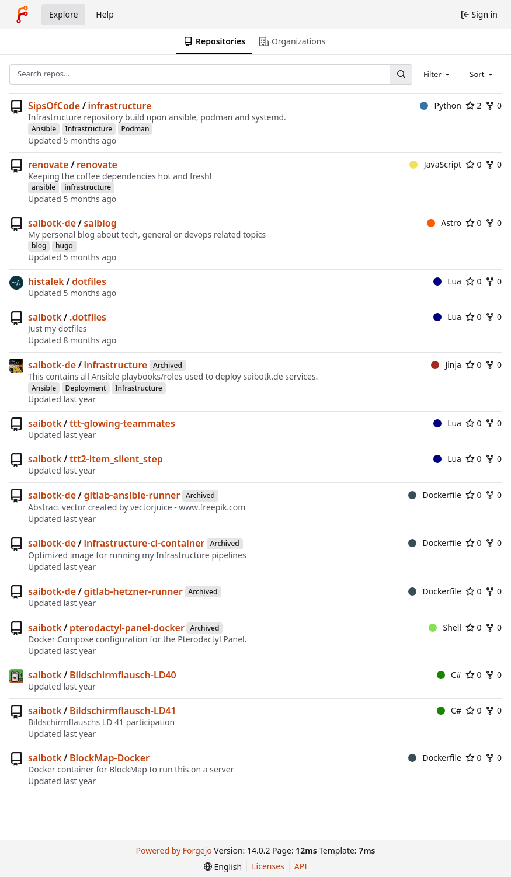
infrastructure (120, 106)
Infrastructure (89, 129)
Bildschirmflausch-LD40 (122, 675)
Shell (445, 627)
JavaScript (435, 164)
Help (105, 14)
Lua (447, 281)
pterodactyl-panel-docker (127, 628)
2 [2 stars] (473, 105)
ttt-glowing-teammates (122, 423)
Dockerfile (434, 494)
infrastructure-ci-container (144, 543)
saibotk (45, 317)
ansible (43, 187)
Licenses (268, 866)
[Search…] (401, 74)
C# (449, 674)
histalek (46, 281)
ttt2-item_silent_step (116, 459)
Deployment (85, 388)
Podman (135, 129)
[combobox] (437, 74)
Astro (444, 222)
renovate (48, 164)
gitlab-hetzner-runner (133, 591)
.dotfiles (87, 317)
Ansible (44, 129)
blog (39, 245)
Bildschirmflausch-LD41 (122, 710)
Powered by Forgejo (174, 850)
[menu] (223, 866)
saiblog (100, 223)
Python (440, 105)
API (300, 866)
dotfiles (89, 281)
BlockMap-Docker (109, 758)
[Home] (22, 14)
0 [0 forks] (493, 105)
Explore (63, 14)
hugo (64, 245)
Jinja (446, 364)
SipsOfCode (54, 106)
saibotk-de (52, 223)
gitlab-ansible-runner (132, 495)
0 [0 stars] (473, 164)
